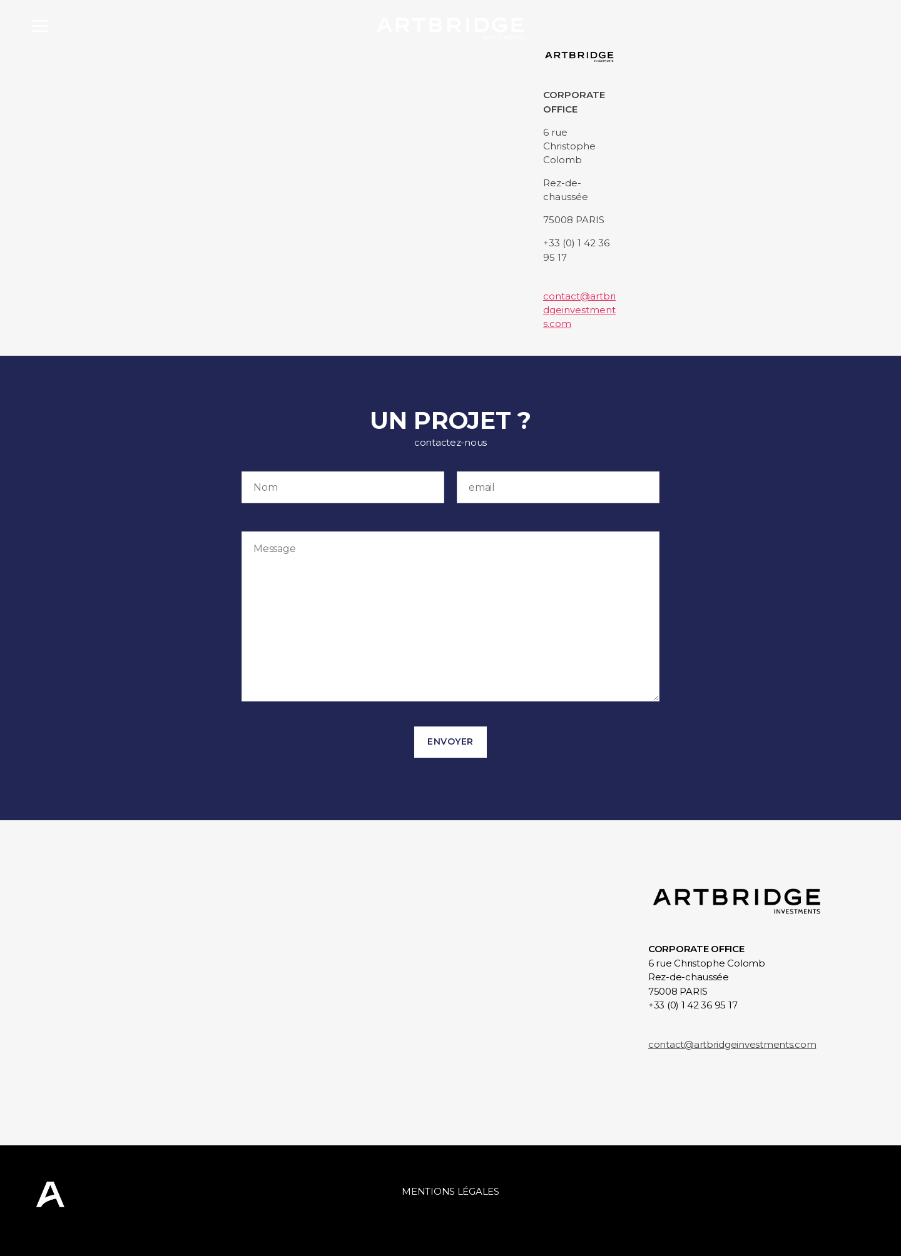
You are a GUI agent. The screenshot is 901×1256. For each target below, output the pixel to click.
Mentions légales (450, 1191)
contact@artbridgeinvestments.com (579, 309)
